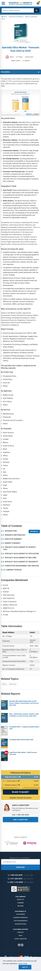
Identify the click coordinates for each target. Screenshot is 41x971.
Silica (4, 684)
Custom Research (20, 921)
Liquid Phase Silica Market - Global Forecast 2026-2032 (23, 753)
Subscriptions (20, 924)
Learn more (22, 963)
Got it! (25, 967)
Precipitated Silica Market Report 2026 (21, 739)
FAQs (20, 935)
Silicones (12, 684)
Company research (20, 917)
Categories (20, 914)
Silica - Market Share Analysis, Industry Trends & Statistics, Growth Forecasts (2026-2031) (24, 715)
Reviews (20, 906)
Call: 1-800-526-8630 (20, 815)
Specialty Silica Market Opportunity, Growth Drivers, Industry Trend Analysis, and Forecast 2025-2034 (23, 703)
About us (20, 899)
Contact (20, 932)
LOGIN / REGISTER (20, 939)
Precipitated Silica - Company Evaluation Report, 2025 (24, 728)
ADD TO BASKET (20, 792)
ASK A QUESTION (20, 820)
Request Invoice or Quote (20, 798)
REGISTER (20, 867)
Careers (20, 903)
